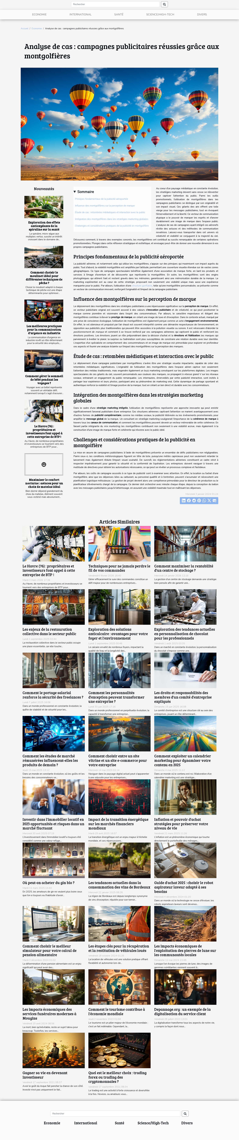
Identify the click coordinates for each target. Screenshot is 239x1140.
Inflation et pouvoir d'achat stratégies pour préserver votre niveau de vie (181, 824)
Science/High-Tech (160, 14)
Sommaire (85, 191)
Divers (202, 14)
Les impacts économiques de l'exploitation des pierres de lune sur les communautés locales (185, 950)
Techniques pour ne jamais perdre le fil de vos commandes (119, 568)
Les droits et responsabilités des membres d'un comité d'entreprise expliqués (183, 697)
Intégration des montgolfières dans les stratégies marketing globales (111, 219)
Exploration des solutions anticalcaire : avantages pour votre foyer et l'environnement (118, 634)
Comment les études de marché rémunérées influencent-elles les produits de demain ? (50, 760)
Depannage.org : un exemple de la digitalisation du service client (182, 1011)
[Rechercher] (115, 4)
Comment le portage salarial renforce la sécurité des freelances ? (53, 695)
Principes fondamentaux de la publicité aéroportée (101, 199)
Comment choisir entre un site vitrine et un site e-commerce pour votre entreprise (117, 760)
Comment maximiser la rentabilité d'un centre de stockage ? (183, 568)
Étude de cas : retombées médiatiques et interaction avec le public (110, 212)
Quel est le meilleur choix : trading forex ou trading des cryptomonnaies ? (117, 1077)
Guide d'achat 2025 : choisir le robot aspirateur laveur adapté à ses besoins (183, 887)
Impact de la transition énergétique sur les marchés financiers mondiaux (118, 824)
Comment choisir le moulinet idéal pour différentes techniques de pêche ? (44, 277)
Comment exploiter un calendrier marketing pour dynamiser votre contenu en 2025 (182, 760)
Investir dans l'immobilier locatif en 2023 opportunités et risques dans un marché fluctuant (53, 824)
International (81, 14)
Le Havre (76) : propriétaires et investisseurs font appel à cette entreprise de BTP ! (44, 431)
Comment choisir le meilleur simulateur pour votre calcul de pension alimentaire (50, 950)
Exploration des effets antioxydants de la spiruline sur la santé (44, 225)
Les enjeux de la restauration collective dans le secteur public (49, 631)
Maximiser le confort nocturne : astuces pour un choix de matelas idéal (44, 483)
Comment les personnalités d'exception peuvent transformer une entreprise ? (116, 697)
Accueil (24, 28)
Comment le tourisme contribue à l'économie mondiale (116, 1011)
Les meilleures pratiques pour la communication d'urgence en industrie (44, 329)
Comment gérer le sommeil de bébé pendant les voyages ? (44, 379)
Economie (39, 14)
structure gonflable (142, 285)
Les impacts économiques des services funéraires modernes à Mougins (49, 1014)
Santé (118, 14)
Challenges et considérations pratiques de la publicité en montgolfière (112, 225)
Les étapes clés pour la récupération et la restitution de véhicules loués (118, 948)
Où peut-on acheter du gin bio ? (49, 882)
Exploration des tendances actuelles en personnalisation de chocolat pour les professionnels (184, 634)
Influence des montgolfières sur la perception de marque (105, 205)
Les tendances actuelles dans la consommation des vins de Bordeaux (119, 885)
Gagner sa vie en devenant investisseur (45, 1075)
